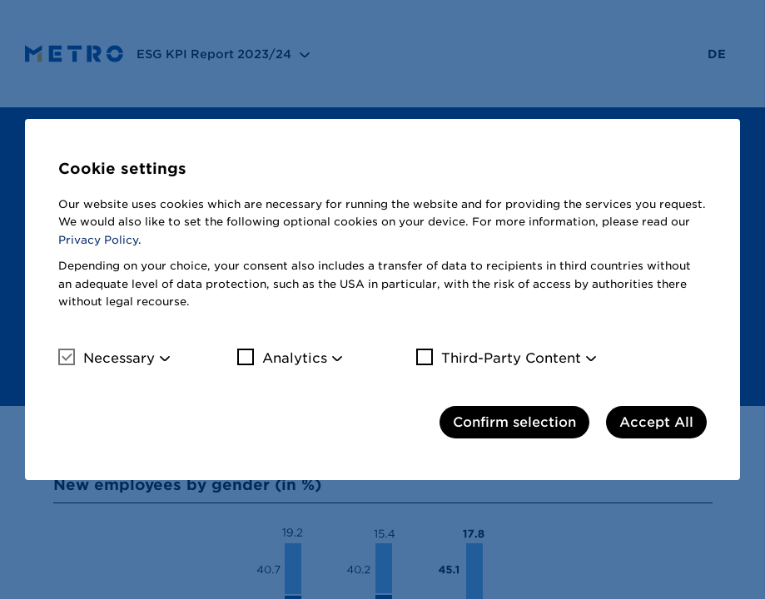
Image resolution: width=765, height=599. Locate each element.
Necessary (106, 357)
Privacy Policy (98, 240)
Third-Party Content (498, 357)
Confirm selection (514, 422)
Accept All (656, 422)
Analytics (282, 357)
